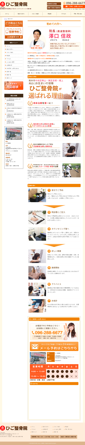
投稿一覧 (9, 74)
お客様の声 (9, 65)
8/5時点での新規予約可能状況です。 (14, 109)
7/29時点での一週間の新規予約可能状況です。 (14, 115)
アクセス (63, 13)
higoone (54, 443)
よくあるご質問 (10, 62)
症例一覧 (9, 71)
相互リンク (9, 78)
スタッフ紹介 (35, 13)
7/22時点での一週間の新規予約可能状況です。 (14, 121)
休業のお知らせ (10, 103)
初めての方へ (21, 13)
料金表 (49, 13)
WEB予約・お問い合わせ (13, 68)
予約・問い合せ (78, 13)
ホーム (7, 13)
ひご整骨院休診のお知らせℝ (13, 99)
